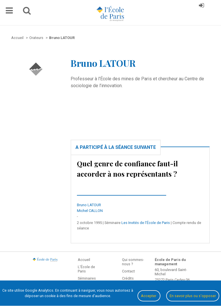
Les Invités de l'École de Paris (145, 223)
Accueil (84, 260)
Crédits (128, 278)
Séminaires (87, 278)
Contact (128, 271)
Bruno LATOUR (89, 205)
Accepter (149, 296)
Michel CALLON (90, 210)
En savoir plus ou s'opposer (193, 296)
